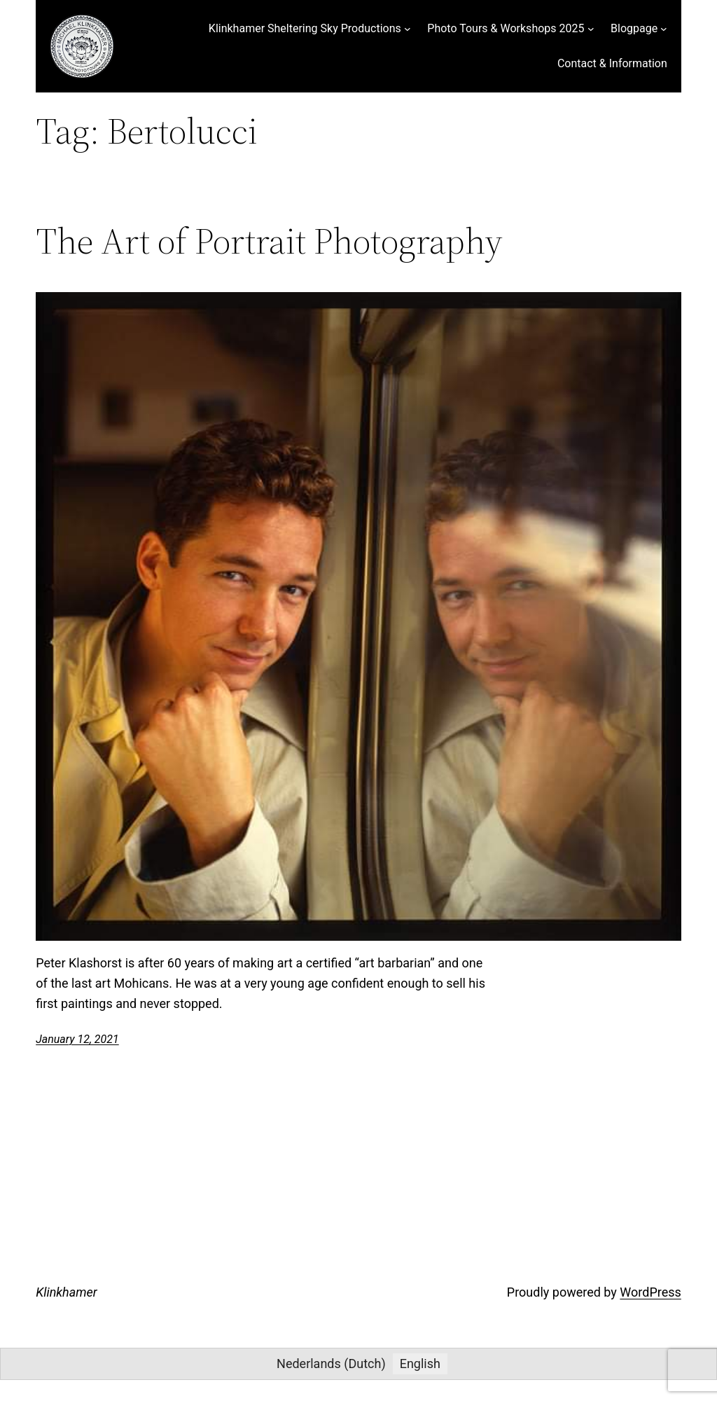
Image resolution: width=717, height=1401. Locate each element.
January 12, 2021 (77, 1039)
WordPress (650, 1292)
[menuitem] (331, 1363)
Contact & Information (612, 63)
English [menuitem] (420, 1363)
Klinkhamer (66, 1292)
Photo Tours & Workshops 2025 (505, 28)
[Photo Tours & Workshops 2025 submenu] (590, 28)
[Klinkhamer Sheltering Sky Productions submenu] (407, 28)
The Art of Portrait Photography (269, 241)
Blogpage (634, 28)
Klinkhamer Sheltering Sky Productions (305, 28)
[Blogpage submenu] (663, 28)
